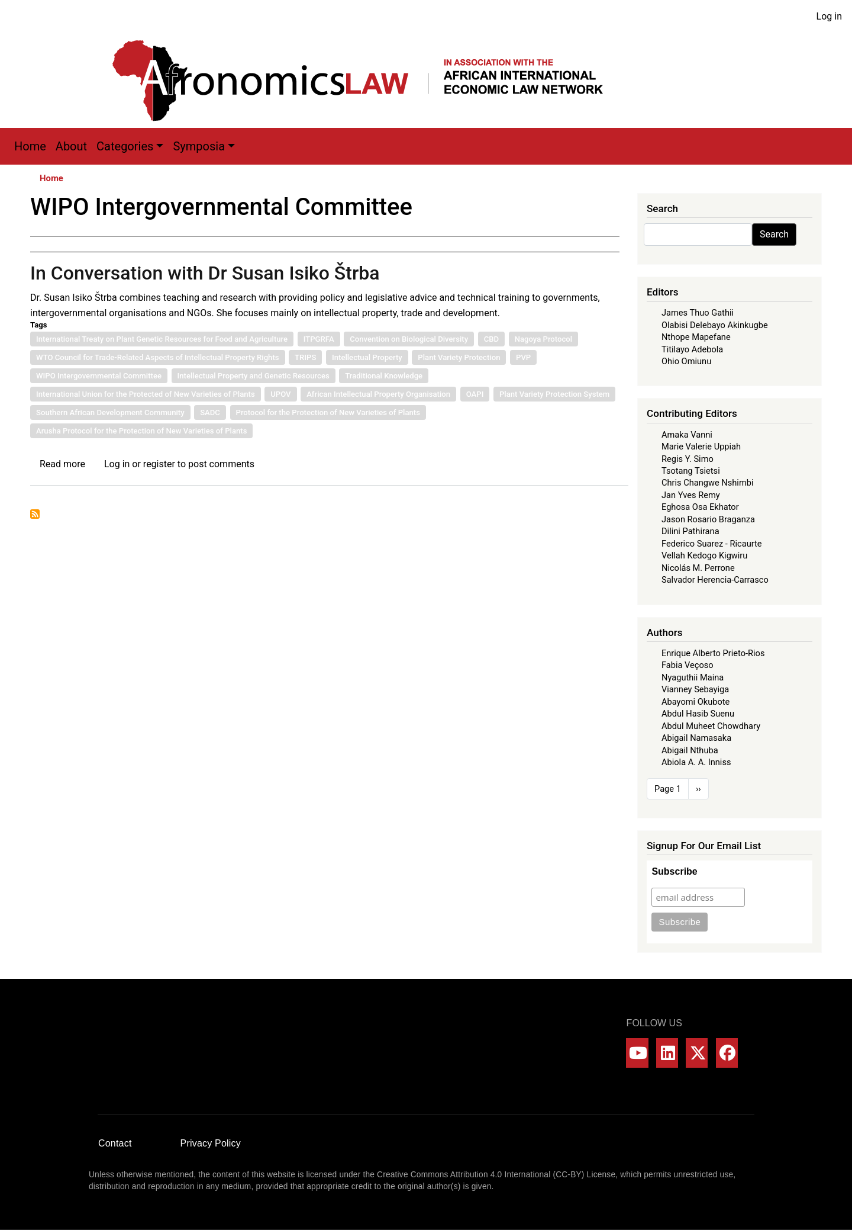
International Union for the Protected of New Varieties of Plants (145, 394)
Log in (829, 16)
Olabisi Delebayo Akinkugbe (714, 325)
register (159, 464)
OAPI (475, 394)
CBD (491, 339)
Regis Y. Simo (687, 459)
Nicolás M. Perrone (698, 568)
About (71, 146)
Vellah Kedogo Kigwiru (704, 555)
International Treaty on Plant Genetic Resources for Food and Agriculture (162, 339)
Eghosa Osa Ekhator (700, 507)
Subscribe (674, 871)
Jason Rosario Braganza (708, 519)
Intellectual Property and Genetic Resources (254, 375)
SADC (210, 412)
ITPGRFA (319, 339)
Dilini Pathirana (690, 531)
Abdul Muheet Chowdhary (710, 726)
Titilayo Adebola (692, 349)
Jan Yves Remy (690, 495)
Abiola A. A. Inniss (696, 762)
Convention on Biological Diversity (409, 339)
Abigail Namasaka (696, 738)
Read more (62, 464)
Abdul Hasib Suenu (697, 713)
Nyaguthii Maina (692, 677)
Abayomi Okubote (695, 701)
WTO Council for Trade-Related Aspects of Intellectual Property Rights (157, 357)
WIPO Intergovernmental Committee (99, 375)
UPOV (280, 394)
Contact (115, 1143)
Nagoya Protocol (543, 339)
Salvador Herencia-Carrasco (715, 579)
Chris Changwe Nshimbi (707, 482)
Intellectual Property (367, 357)
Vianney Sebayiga (695, 689)
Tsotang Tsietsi (690, 470)
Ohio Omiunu (686, 361)
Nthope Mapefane (696, 337)
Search (774, 234)
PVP (523, 357)
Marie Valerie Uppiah (701, 446)
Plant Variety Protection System (554, 394)
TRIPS (305, 357)
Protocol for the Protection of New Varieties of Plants (328, 412)
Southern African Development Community (110, 412)
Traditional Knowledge (383, 375)
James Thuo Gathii (697, 312)
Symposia (199, 146)
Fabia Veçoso (687, 665)
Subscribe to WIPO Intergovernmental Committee (35, 514)
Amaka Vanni (686, 434)
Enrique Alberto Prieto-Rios (712, 653)
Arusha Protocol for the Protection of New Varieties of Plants (141, 430)
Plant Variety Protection (459, 357)
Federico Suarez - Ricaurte (711, 543)
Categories (124, 146)
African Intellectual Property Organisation (378, 394)
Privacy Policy (210, 1143)
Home (30, 146)
